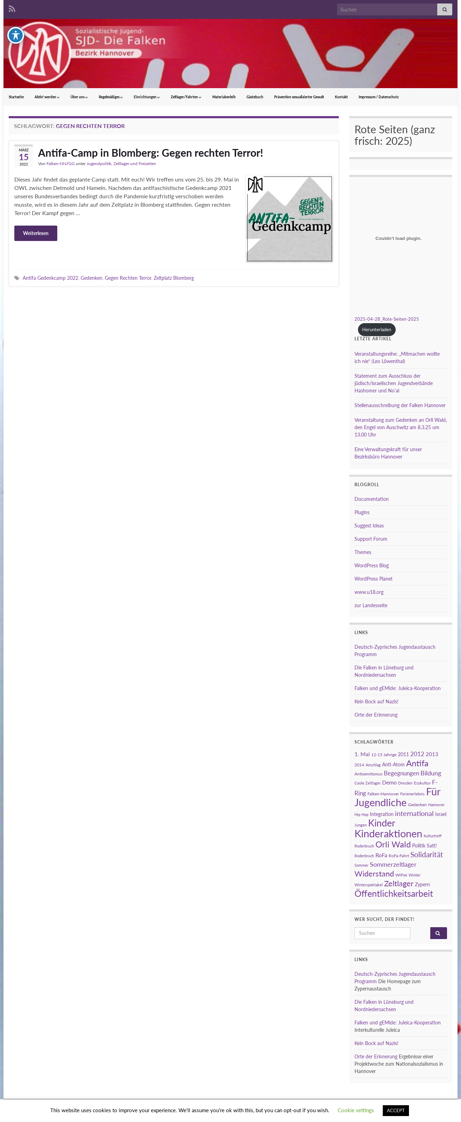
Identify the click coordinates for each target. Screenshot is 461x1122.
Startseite (16, 97)
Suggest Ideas (369, 525)
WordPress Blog (371, 565)
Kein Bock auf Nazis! (376, 701)
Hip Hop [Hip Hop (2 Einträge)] (361, 814)
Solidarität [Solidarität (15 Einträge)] (426, 854)
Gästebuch (255, 97)
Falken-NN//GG (60, 163)
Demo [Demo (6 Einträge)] (389, 782)
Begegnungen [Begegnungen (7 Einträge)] (401, 773)
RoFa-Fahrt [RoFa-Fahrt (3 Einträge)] (399, 855)
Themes (362, 552)
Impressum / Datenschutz (379, 97)
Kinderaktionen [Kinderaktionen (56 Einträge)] (388, 833)
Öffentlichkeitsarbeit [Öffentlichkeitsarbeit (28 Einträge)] (393, 893)
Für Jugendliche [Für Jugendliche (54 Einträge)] (397, 796)
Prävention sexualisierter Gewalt (299, 97)
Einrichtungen (147, 97)
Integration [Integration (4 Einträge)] (382, 814)
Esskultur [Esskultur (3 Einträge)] (422, 783)
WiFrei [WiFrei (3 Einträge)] (401, 875)
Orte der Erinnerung (375, 715)
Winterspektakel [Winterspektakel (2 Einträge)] (368, 884)
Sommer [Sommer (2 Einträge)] (361, 865)
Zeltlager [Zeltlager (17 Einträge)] (399, 883)
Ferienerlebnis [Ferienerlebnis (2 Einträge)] (412, 793)
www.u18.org (368, 592)
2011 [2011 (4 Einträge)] (403, 754)
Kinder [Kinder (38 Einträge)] (381, 823)
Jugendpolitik (99, 163)
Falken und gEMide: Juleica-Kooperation (397, 688)
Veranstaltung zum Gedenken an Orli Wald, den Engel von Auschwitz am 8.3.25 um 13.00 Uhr (400, 427)
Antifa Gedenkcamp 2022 (50, 278)
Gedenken (91, 278)
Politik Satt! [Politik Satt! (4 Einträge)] (424, 845)
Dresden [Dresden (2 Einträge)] (405, 783)
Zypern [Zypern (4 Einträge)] (422, 884)
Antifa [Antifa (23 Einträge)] (417, 763)
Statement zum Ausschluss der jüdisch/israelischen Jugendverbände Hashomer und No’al (393, 383)
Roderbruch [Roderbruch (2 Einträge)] (364, 855)
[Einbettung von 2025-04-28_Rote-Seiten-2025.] (398, 238)
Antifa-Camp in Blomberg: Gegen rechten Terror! (150, 152)
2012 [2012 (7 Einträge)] (417, 754)
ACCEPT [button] (396, 1110)
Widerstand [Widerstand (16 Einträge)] (374, 873)
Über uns (79, 97)
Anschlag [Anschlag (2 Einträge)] (373, 764)
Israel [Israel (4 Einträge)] (440, 814)
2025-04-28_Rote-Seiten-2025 (386, 319)
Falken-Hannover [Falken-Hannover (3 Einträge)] (383, 793)
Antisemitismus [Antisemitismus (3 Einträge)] (368, 773)
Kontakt (341, 97)
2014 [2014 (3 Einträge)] (359, 764)
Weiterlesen (36, 233)
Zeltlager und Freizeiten (135, 163)
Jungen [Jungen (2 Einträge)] (360, 825)
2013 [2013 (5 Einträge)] (432, 754)
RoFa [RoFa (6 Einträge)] (381, 855)
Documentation (371, 499)
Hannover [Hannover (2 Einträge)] (436, 804)
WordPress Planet (373, 579)
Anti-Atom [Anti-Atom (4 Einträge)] (393, 764)
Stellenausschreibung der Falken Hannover (400, 405)
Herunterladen (376, 329)
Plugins (361, 512)
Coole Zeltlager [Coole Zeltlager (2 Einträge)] (367, 783)
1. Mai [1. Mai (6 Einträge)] (362, 754)
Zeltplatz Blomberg (174, 278)
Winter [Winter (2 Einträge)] (414, 875)
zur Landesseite (370, 605)
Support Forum (370, 539)
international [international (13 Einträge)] (414, 813)
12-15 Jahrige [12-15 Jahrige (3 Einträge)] (383, 754)
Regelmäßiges (111, 97)
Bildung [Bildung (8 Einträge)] (430, 773)
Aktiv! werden (47, 97)
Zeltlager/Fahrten (186, 97)
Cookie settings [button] (356, 1110)
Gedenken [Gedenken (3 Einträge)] (417, 804)
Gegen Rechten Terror (128, 278)
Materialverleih (224, 97)
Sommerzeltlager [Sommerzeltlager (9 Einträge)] (393, 864)
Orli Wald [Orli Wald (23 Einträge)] (393, 844)
